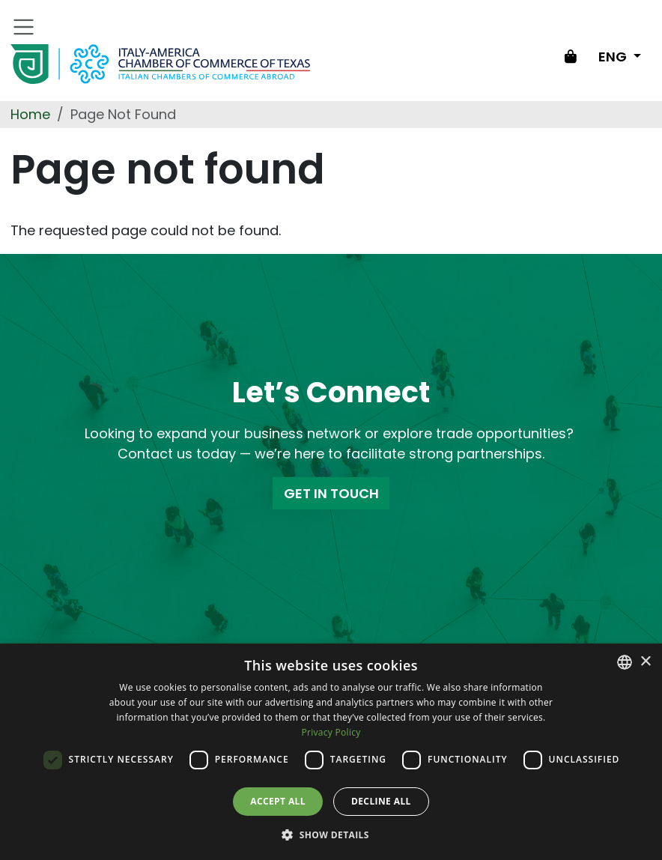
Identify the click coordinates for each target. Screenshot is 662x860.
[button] (331, 834)
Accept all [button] (278, 801)
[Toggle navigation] (23, 26)
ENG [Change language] (614, 56)
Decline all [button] (381, 801)
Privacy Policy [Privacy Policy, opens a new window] (330, 732)
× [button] (645, 661)
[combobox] (624, 662)
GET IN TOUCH (331, 493)
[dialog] (331, 752)
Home (30, 114)
